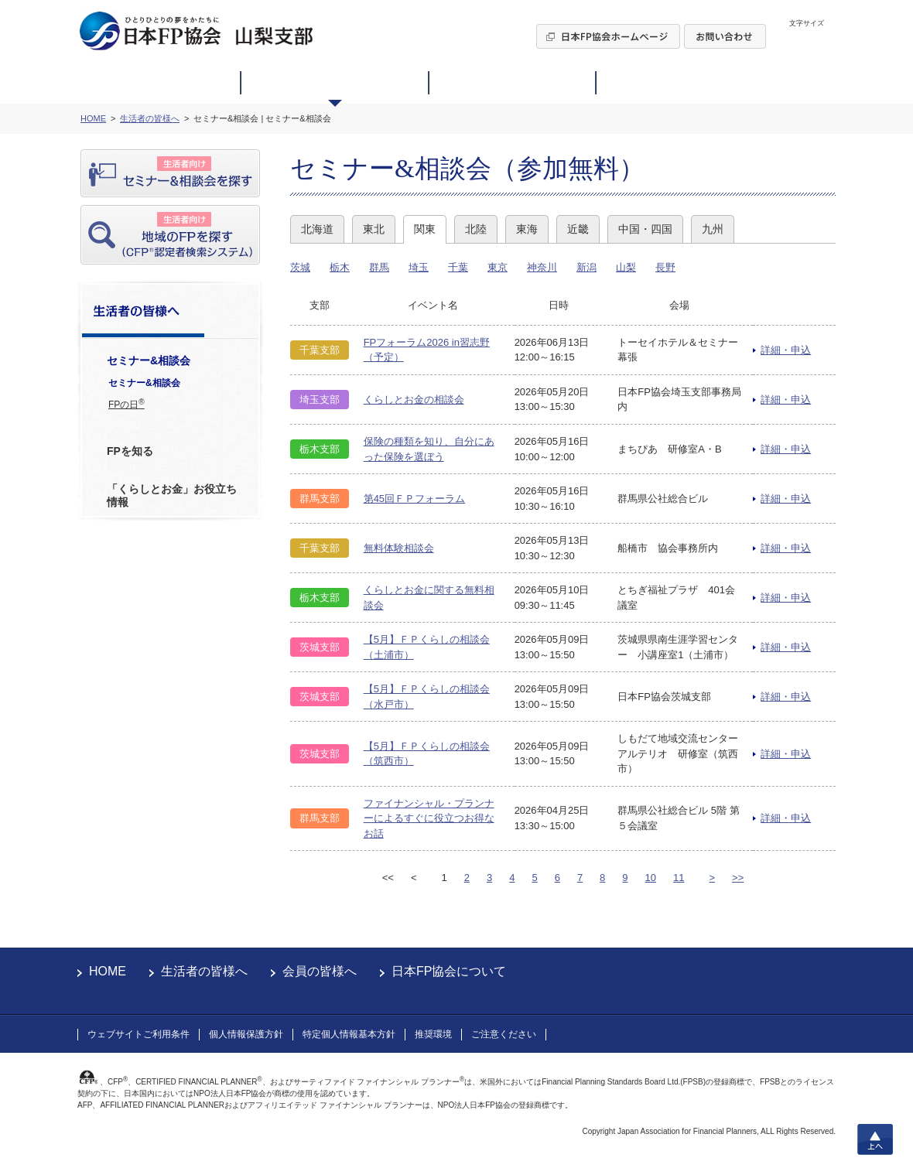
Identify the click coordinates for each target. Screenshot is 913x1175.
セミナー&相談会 (144, 382)
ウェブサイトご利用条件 (138, 1034)
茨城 (300, 267)
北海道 (317, 229)
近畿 (578, 229)
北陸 (476, 229)
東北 (374, 229)
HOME (107, 971)
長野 (665, 267)
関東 (425, 229)
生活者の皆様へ (204, 971)
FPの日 (126, 404)
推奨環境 (433, 1034)
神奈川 (542, 267)
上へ (875, 1139)
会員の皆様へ (319, 971)
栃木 (340, 267)
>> (738, 877)
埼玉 (419, 267)
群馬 (379, 267)
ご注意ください (503, 1034)
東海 (527, 229)
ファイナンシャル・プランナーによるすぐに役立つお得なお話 (429, 818)
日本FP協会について (449, 971)
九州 (712, 229)
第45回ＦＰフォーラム (414, 498)
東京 (497, 267)
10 (650, 877)
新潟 (586, 267)
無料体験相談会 (399, 548)
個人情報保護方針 (246, 1034)
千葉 (458, 267)
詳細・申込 (786, 350)
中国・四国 (645, 229)
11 (678, 877)
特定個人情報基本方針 (349, 1034)
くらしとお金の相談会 (414, 399)
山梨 (626, 267)
